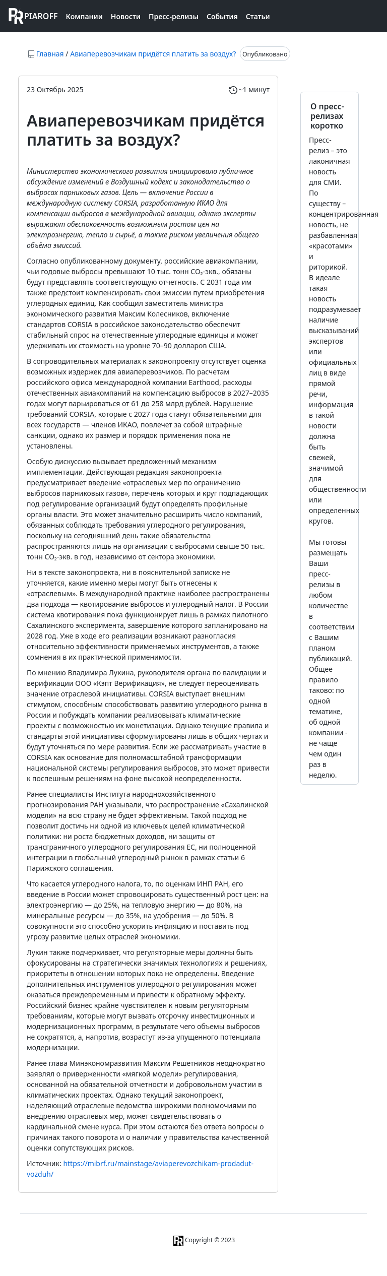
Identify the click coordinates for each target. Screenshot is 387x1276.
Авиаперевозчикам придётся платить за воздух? (154, 53)
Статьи (258, 16)
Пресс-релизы (174, 16)
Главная (50, 53)
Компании (84, 16)
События (222, 16)
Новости (126, 16)
